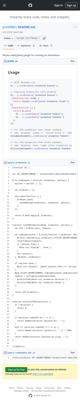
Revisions (26, 45)
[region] (40, 111)
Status (38, 388)
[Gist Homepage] (30, 5)
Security (29, 388)
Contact (67, 388)
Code (8, 45)
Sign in (58, 5)
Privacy (20, 388)
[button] (44, 38)
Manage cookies (21, 390)
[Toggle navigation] (4, 5)
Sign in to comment (43, 373)
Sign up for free (16, 369)
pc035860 (9, 27)
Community (49, 388)
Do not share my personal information (48, 390)
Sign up (71, 5)
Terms (12, 388)
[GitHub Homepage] (30, 396)
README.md (26, 27)
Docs (59, 388)
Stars (46, 45)
